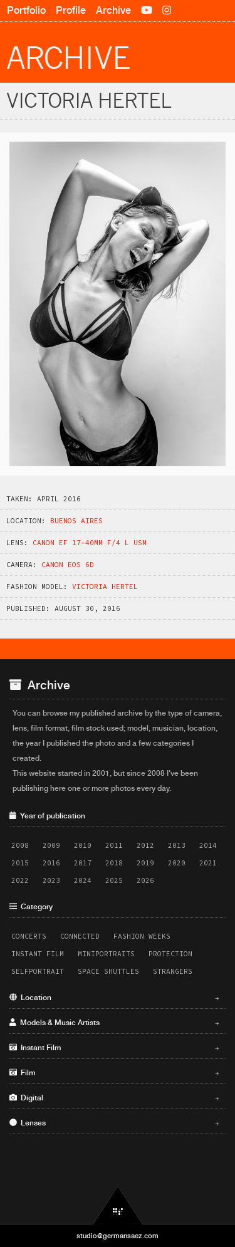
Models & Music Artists (114, 1022)
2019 (145, 862)
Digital (114, 1097)
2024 (82, 880)
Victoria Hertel (105, 586)
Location (114, 997)
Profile (71, 10)
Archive (113, 10)
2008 (20, 845)
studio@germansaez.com (117, 1235)
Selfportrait (37, 971)
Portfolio (26, 10)
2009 (51, 845)
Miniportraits (106, 953)
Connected (80, 936)
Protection (170, 953)
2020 (176, 862)
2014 (208, 845)
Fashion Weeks (141, 936)
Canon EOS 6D (67, 564)
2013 (176, 845)
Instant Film (37, 953)
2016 (51, 862)
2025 (114, 880)
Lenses (114, 1123)
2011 (114, 845)
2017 (82, 862)
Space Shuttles (108, 971)
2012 (145, 845)
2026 (145, 880)
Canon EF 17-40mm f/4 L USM (90, 542)
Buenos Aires (76, 520)
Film (114, 1072)
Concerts (28, 936)
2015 (20, 862)
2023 (51, 880)
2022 (20, 880)
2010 (82, 845)
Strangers (172, 971)
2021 (208, 862)
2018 (114, 862)
